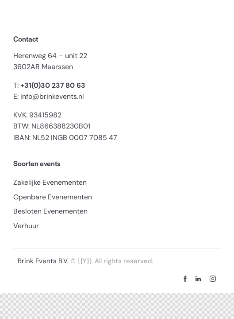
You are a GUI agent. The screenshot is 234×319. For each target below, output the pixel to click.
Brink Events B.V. (44, 261)
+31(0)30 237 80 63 (53, 85)
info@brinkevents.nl (52, 96)
